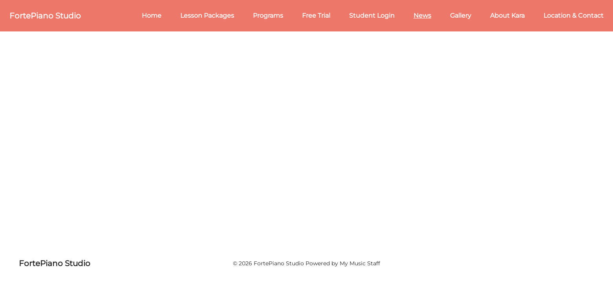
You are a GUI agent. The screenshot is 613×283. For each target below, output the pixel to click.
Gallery (460, 15)
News (422, 15)
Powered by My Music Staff (343, 263)
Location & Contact (573, 15)
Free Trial (316, 15)
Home (151, 15)
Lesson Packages (207, 15)
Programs (268, 15)
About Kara (507, 15)
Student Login (372, 15)
